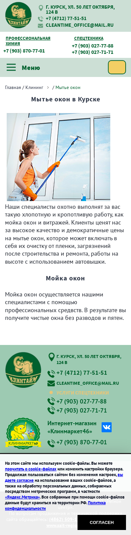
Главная (13, 87)
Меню (23, 67)
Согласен (102, 522)
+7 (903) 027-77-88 (92, 45)
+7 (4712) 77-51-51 (66, 18)
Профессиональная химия (28, 41)
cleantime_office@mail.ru (80, 25)
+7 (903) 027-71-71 (92, 52)
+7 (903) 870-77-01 (24, 51)
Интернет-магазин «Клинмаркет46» (72, 427)
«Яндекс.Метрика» (22, 497)
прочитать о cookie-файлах (30, 469)
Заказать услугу (117, 67)
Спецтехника (88, 38)
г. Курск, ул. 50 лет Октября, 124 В (80, 9)
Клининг (34, 87)
